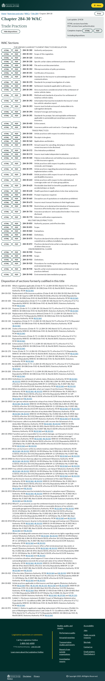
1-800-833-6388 (35, 647)
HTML (87, 31)
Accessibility (89, 626)
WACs (27, 13)
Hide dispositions (10, 31)
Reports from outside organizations (64, 651)
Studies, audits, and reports (64, 627)
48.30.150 (43, 586)
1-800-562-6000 (27, 643)
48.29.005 (61, 595)
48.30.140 (34, 586)
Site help (87, 642)
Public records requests (89, 636)
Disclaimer (27, 676)
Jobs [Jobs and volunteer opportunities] (85, 630)
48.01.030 (52, 586)
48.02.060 (30, 290)
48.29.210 (73, 595)
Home (3, 13)
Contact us (88, 647)
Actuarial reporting (67, 637)
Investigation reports (64, 660)
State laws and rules (15, 13)
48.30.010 (16, 381)
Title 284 (34, 13)
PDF (97, 31)
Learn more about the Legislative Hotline (27, 652)
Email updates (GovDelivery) (89, 652)
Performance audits (67, 633)
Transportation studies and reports (67, 643)
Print (99, 13)
